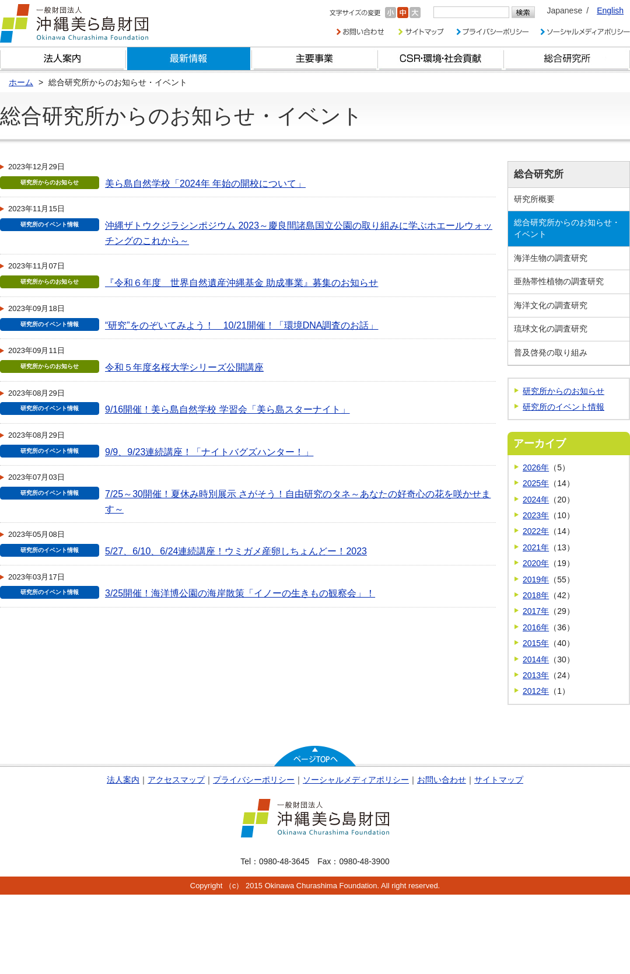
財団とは (63, 58)
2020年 (536, 563)
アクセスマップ (176, 779)
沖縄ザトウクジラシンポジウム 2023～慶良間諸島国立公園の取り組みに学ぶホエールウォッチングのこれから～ (298, 233)
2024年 (536, 499)
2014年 (536, 659)
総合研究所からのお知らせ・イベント (567, 228)
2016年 (536, 627)
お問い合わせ (441, 779)
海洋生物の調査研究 (550, 258)
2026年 (536, 467)
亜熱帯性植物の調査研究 (559, 281)
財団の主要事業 (315, 58)
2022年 (536, 531)
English (610, 10)
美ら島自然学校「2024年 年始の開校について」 (205, 183)
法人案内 (123, 779)
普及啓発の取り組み (550, 352)
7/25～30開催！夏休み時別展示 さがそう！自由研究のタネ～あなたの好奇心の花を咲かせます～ (298, 501)
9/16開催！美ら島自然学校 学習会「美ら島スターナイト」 (227, 409)
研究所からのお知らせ (563, 391)
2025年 (536, 483)
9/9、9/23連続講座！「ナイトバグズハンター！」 (209, 452)
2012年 (536, 691)
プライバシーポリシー (254, 779)
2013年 (536, 675)
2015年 (536, 643)
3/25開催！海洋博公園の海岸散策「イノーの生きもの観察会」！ (240, 593)
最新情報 (189, 58)
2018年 (536, 595)
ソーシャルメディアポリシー (356, 779)
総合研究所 (567, 58)
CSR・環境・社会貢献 (441, 58)
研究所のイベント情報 (563, 406)
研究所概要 (534, 199)
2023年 (536, 515)
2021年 (536, 547)
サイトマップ (498, 779)
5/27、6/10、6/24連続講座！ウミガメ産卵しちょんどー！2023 (236, 551)
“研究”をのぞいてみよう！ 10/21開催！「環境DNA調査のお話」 (241, 325)
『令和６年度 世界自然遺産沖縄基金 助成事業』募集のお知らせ (241, 283)
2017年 (536, 611)
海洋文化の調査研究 (550, 305)
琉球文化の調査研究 (550, 328)
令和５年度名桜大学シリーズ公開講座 (184, 367)
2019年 (536, 579)
